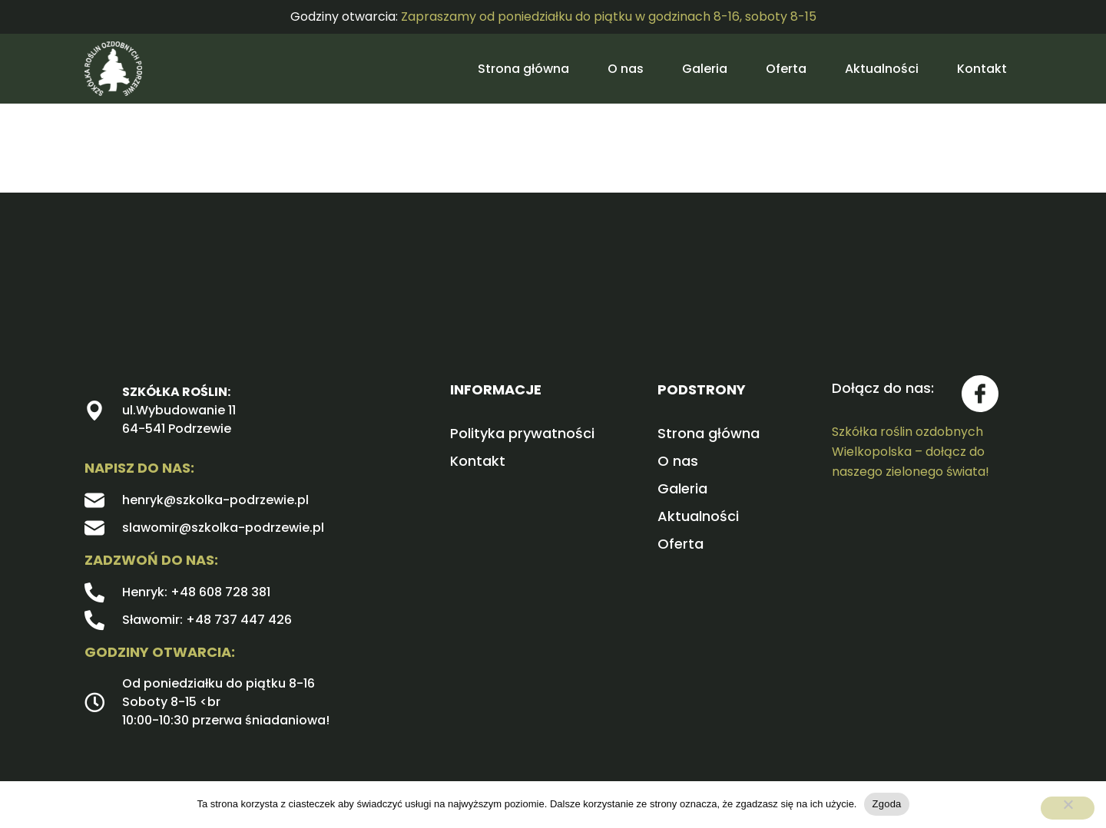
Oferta (786, 69)
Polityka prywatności (522, 433)
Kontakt (982, 69)
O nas (626, 69)
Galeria (704, 69)
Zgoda (886, 804)
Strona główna (523, 69)
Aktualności (882, 69)
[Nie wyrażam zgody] (1067, 808)
